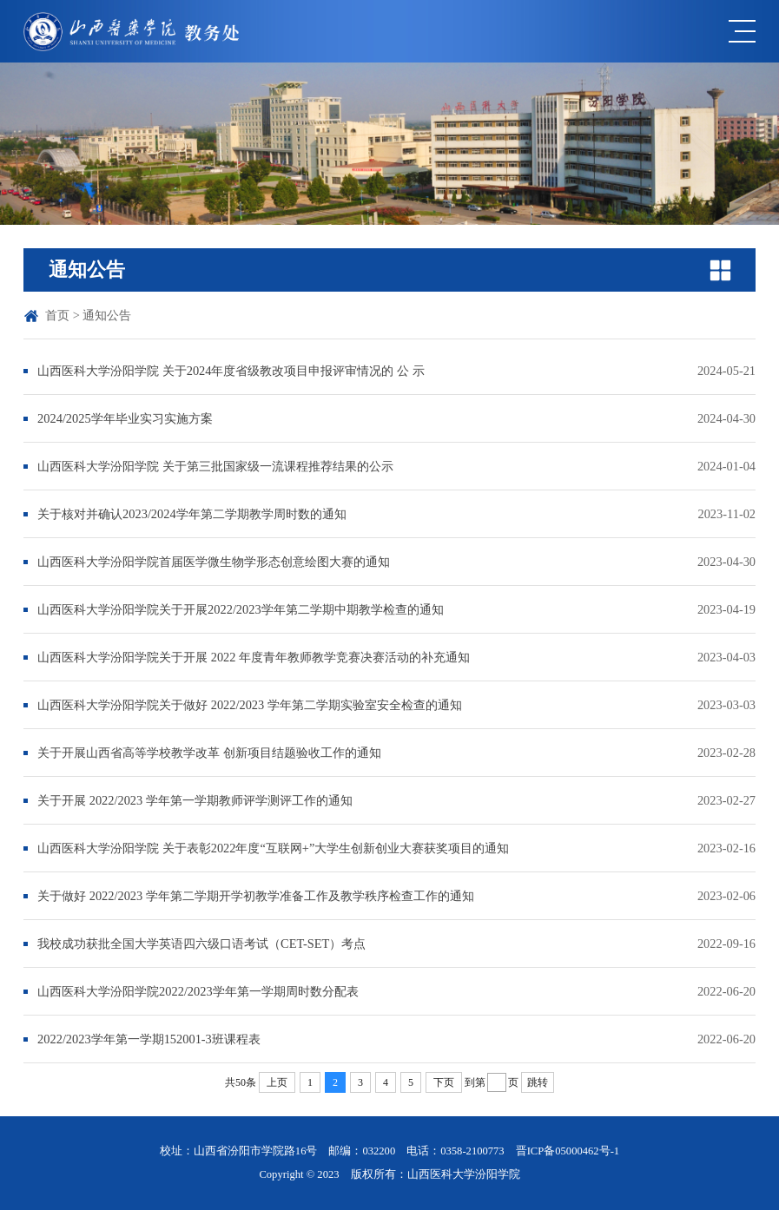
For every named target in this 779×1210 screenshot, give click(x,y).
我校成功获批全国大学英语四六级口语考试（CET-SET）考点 (201, 943)
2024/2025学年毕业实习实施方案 (125, 418)
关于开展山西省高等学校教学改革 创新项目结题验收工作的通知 (209, 753)
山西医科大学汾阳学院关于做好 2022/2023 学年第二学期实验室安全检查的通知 (249, 705)
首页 (57, 315)
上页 (277, 1082)
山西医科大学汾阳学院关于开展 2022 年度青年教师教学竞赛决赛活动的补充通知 (253, 657)
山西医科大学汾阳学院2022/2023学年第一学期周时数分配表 (198, 991)
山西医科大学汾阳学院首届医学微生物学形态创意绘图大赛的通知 (213, 562)
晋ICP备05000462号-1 (567, 1151)
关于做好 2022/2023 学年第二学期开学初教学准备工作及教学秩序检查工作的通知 (255, 896)
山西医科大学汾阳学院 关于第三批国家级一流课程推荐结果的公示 (215, 466)
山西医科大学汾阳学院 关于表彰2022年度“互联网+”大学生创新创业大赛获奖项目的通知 (273, 848)
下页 (443, 1082)
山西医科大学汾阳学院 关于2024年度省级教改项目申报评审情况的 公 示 (231, 371)
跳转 (537, 1082)
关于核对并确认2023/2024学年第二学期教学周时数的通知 (192, 514)
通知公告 (107, 315)
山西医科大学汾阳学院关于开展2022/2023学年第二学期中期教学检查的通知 (240, 609)
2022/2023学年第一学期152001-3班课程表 (149, 1039)
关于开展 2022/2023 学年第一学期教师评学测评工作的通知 (195, 800)
